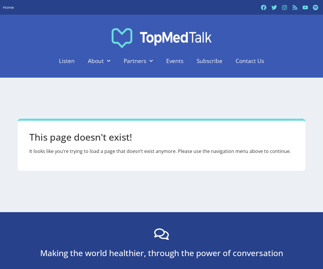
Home (8, 7)
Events (174, 61)
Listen (67, 61)
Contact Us (250, 61)
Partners (138, 61)
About (99, 61)
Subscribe (209, 61)
